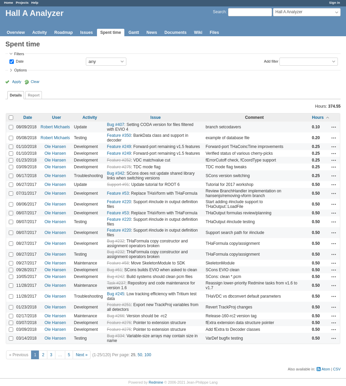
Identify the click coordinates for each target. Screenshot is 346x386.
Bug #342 (115, 173)
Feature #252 (119, 160)
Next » (82, 354)
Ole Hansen (55, 146)
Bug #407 (115, 124)
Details (16, 95)
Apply (16, 82)
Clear (35, 82)
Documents (176, 32)
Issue (155, 117)
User (56, 117)
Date (19, 61)
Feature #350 (119, 135)
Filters (19, 54)
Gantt (133, 32)
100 (147, 354)
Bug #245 (115, 294)
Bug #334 (115, 336)
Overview (16, 32)
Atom (326, 369)
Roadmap (63, 32)
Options (20, 70)
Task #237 (116, 283)
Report (34, 95)
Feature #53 (118, 193)
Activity (39, 32)
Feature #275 (119, 167)
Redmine (156, 382)
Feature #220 (119, 201)
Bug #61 (114, 269)
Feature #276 (119, 322)
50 (140, 354)
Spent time (110, 32)
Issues (86, 32)
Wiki (198, 32)
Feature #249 (119, 146)
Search (219, 11)
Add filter (271, 61)
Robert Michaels (55, 127)
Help (35, 2)
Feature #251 (119, 304)
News (151, 32)
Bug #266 (115, 316)
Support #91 (118, 184)
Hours (318, 117)
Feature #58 (118, 263)
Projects (22, 2)
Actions (334, 127)
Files (214, 32)
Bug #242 (115, 276)
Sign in (334, 2)
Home (8, 2)
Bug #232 (115, 241)
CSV (337, 369)
